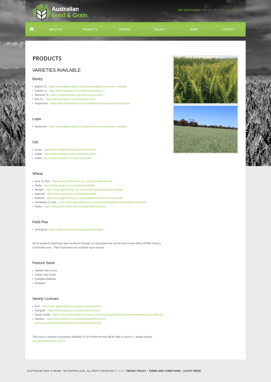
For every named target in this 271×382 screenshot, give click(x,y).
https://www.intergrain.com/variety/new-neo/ (70, 99)
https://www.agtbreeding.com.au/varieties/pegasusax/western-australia (90, 103)
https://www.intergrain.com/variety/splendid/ (71, 193)
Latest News (192, 371)
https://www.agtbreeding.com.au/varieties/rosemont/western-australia (88, 126)
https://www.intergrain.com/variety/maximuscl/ (77, 94)
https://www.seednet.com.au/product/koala (67, 158)
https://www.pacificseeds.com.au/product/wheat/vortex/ (75, 206)
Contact (228, 29)
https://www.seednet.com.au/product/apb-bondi (76, 229)
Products (90, 29)
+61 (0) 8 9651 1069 (226, 10)
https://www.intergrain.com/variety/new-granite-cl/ (77, 90)
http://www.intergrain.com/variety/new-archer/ (69, 149)
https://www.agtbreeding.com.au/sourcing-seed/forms (72, 306)
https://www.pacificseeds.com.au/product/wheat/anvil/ (82, 181)
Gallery (159, 29)
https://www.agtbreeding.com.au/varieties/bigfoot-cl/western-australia (87, 86)
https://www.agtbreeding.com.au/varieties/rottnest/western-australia (84, 198)
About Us (55, 29)
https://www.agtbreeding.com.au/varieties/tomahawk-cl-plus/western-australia (102, 202)
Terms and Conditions (165, 371)
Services (124, 29)
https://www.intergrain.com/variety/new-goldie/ (70, 153)
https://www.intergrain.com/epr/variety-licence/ (74, 310)
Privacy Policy (136, 371)
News (194, 29)
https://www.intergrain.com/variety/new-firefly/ (69, 185)
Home (31, 29)
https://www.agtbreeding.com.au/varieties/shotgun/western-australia (84, 189)
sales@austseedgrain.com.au (49, 340)
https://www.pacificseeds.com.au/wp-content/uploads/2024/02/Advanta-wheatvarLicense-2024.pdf (107, 314)
